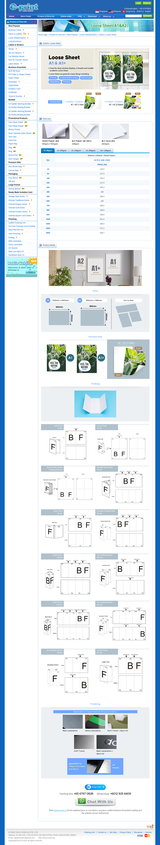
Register (147, 3)
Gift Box (11, 181)
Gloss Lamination (15, 245)
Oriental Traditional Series (20, 199)
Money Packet (14, 129)
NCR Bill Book (14, 71)
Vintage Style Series (18, 195)
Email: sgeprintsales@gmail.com (21, 838)
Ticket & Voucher (16, 95)
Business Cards (16, 29)
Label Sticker (15, 63)
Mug (12, 151)
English (148, 11)
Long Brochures (14, 41)
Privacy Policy (125, 832)
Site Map (113, 832)
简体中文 (140, 11)
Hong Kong (128, 11)
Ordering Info (89, 832)
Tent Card (12, 137)
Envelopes (14, 81)
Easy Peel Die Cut (15, 230)
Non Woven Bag (16, 166)
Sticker (12, 48)
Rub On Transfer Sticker (18, 60)
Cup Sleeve (15, 177)
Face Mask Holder (17, 121)
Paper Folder (13, 78)
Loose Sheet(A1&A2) (18, 37)
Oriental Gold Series (16, 208)
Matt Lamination (14, 241)
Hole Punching (15, 233)
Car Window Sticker (16, 56)
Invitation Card (14, 89)
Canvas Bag (14, 169)
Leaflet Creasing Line (17, 223)
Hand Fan (12, 140)
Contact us (102, 832)
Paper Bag (12, 144)
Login (138, 3)
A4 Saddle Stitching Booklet (21, 103)
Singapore (101, 11)
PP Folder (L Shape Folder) (19, 74)
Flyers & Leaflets (18, 33)
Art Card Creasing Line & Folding (21, 226)
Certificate (12, 92)
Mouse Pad (15, 154)
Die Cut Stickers (16, 52)
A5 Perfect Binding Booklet (19, 115)
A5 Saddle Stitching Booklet (21, 110)
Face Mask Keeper (18, 125)
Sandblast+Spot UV (16, 255)
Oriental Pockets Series (19, 211)
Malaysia (115, 11)
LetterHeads (13, 85)
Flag (12, 147)
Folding (12, 237)
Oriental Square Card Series (21, 215)
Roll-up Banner (16, 188)
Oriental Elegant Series (19, 203)
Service (148, 832)
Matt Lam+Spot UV (16, 251)
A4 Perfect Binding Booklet (19, 107)
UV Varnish (13, 248)
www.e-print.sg (60, 810)
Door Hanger (15, 158)
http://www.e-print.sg (46, 838)
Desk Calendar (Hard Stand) (22, 132)
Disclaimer (138, 832)
